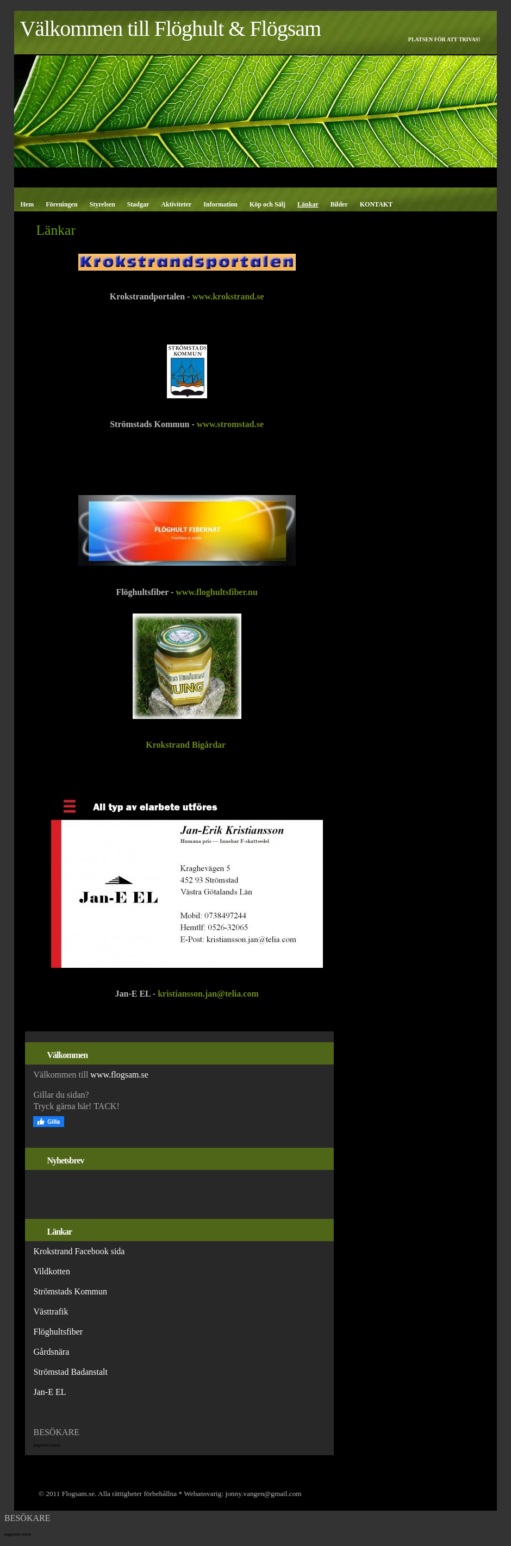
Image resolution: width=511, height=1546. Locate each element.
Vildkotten (52, 1271)
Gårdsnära (51, 1351)
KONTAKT (376, 204)
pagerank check (46, 1445)
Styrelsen (102, 204)
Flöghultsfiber (58, 1331)
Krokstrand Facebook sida (78, 1251)
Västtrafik (50, 1311)
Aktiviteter (176, 204)
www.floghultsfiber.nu (217, 592)
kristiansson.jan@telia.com (208, 993)
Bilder (339, 204)
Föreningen (61, 204)
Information (220, 204)
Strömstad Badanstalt (70, 1371)
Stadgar (138, 204)
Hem (27, 204)
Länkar (308, 204)
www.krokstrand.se (228, 296)
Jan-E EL (49, 1392)
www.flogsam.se (119, 1074)
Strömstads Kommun (70, 1291)
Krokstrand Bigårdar (187, 744)
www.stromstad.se (230, 424)
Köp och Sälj (267, 204)
